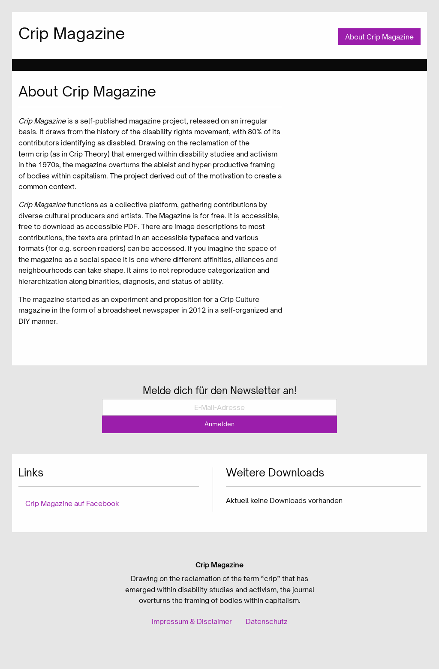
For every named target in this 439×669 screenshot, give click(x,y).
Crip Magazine (71, 33)
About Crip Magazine (379, 37)
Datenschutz (267, 621)
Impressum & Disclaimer (192, 621)
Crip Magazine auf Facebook (72, 503)
